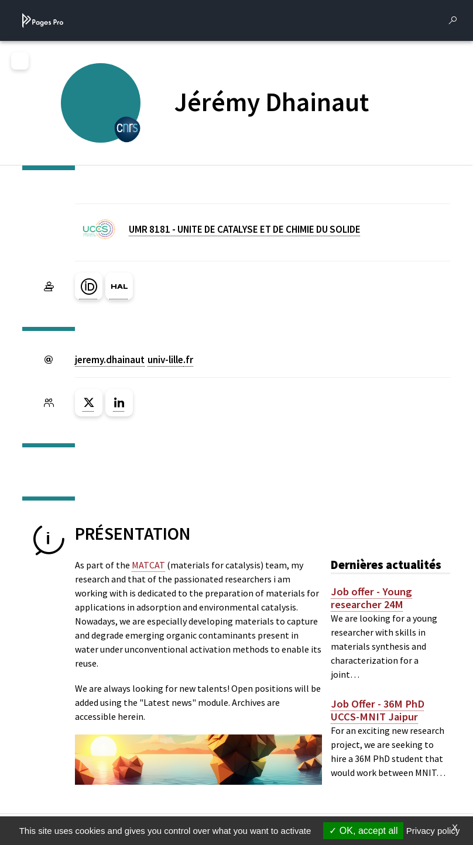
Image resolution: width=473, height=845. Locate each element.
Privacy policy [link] (433, 831)
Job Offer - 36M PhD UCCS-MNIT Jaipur (377, 710)
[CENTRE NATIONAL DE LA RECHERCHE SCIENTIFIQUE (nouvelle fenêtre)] (127, 128)
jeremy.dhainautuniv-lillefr (134, 359)
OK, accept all (363, 831)
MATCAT (148, 565)
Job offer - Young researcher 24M (371, 598)
